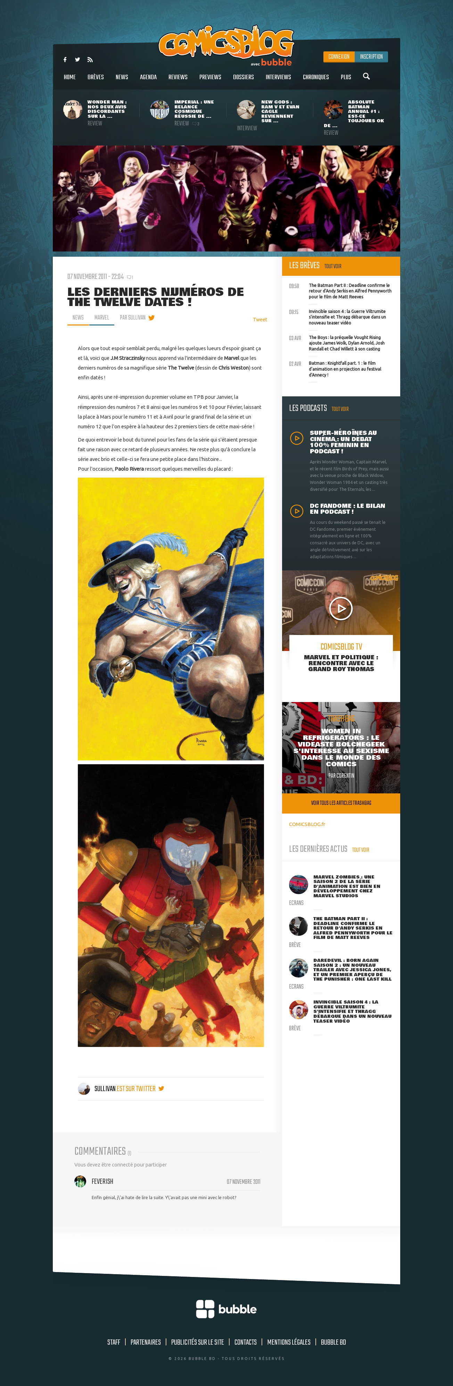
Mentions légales (289, 1342)
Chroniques (316, 81)
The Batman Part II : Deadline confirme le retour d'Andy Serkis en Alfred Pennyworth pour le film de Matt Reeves (340, 290)
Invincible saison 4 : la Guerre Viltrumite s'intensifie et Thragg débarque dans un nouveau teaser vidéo (337, 316)
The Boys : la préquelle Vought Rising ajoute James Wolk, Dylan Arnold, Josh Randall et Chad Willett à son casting (337, 342)
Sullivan (97, 1089)
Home (70, 81)
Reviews (178, 81)
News (122, 81)
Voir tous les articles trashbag (341, 803)
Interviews (278, 81)
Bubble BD (333, 1342)
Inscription (371, 57)
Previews (210, 81)
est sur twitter (140, 1089)
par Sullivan (133, 318)
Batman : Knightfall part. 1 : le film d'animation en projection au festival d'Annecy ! (335, 368)
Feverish (102, 1181)
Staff (113, 1342)
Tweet (260, 319)
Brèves (96, 81)
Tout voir (332, 266)
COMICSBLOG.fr (307, 824)
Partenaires (146, 1342)
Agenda (148, 81)
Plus (346, 81)
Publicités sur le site (197, 1342)
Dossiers (243, 81)
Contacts (245, 1342)
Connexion (339, 57)
